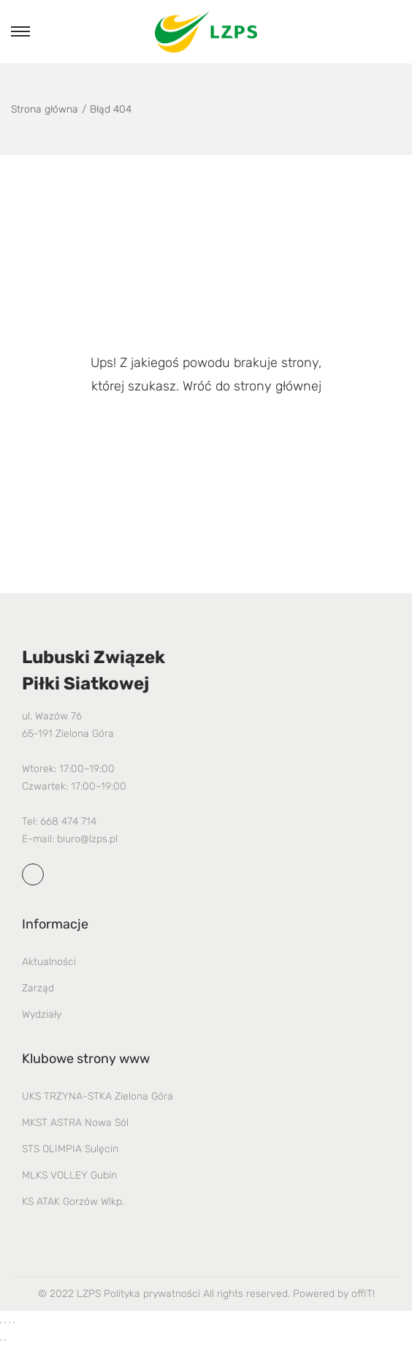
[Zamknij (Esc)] (14, 1322)
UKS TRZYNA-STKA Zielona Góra (97, 1096)
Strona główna (44, 109)
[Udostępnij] (9, 1322)
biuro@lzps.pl (87, 839)
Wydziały (41, 1014)
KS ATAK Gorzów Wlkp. (73, 1201)
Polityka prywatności (152, 1294)
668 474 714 (68, 821)
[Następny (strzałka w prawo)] (5, 1340)
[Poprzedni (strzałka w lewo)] (0, 1340)
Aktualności (49, 962)
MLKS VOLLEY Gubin (69, 1175)
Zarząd (38, 988)
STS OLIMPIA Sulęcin (70, 1149)
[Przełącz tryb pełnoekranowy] (5, 1322)
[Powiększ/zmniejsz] (0, 1322)
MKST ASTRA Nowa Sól (75, 1122)
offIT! (363, 1294)
